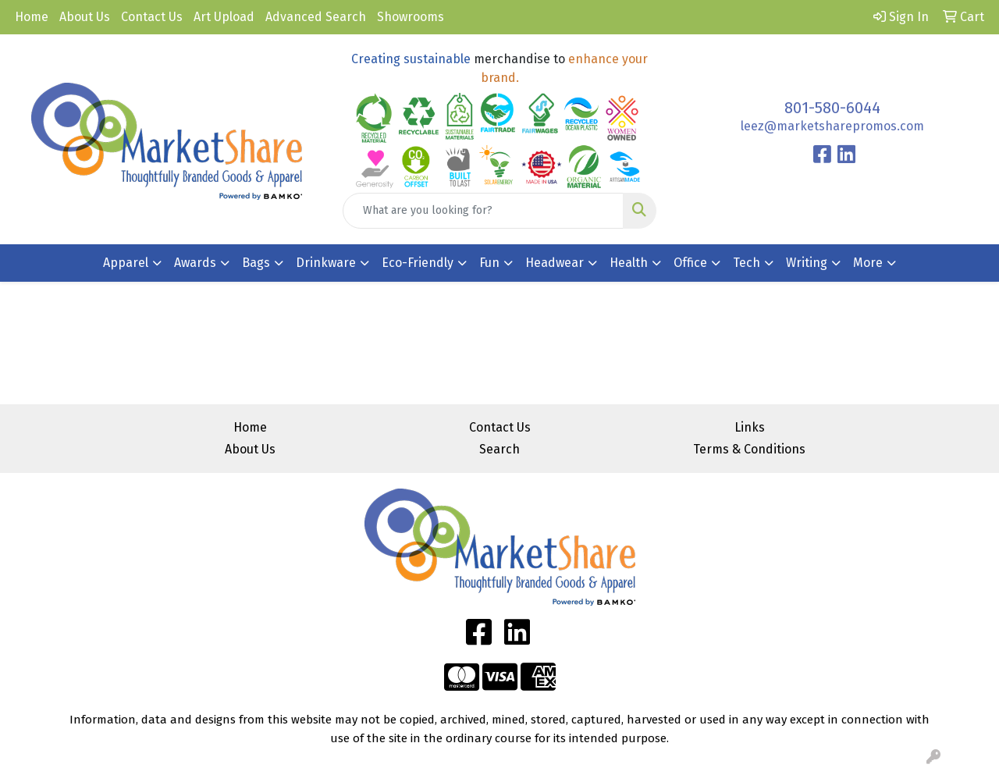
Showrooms (410, 16)
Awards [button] (195, 262)
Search (499, 449)
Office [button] (690, 262)
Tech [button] (746, 262)
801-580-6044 (832, 107)
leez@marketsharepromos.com (832, 126)
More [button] (868, 262)
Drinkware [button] (326, 262)
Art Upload (224, 16)
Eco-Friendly (417, 262)
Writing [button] (806, 262)
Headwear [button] (554, 262)
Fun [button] (489, 262)
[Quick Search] (483, 211)
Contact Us (152, 16)
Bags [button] (256, 262)
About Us (84, 16)
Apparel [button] (125, 262)
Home (31, 16)
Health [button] (629, 262)
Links (749, 427)
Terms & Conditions (749, 449)
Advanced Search (315, 16)
